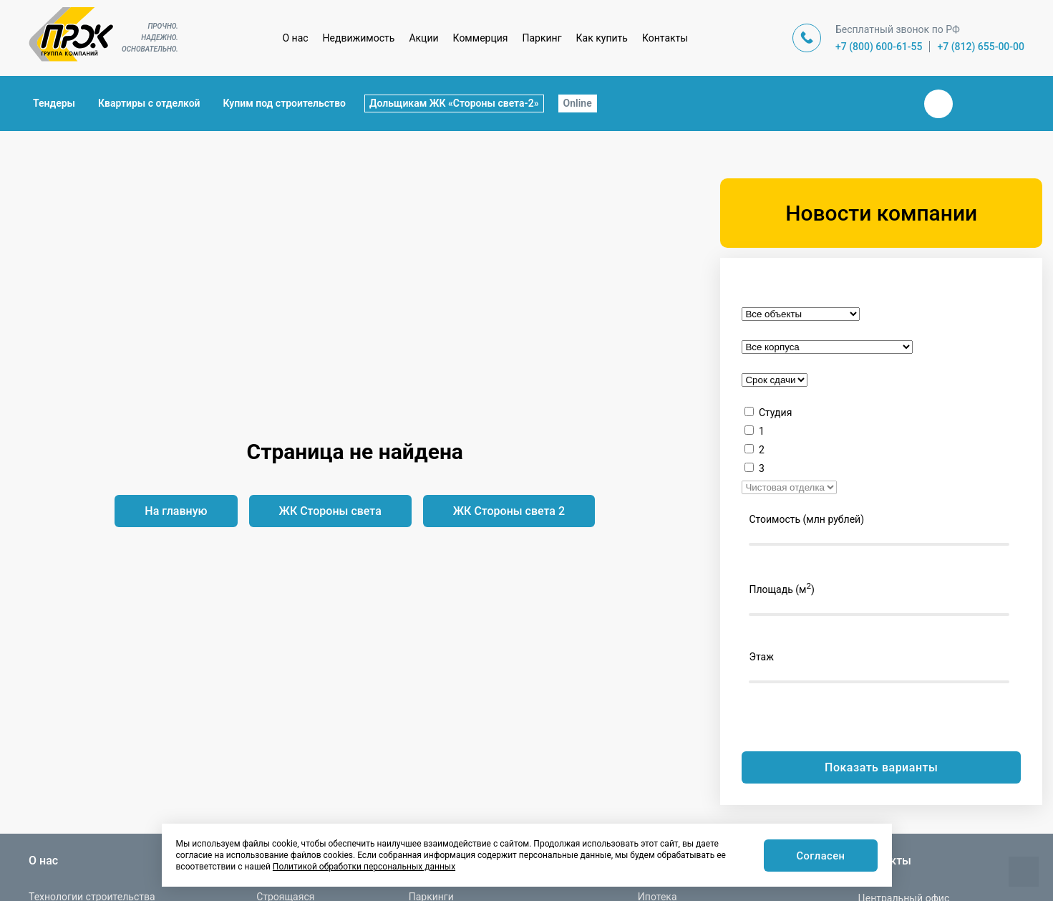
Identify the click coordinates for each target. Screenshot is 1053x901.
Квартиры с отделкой (149, 103)
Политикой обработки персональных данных (364, 867)
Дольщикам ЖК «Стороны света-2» (454, 103)
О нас (295, 38)
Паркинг (542, 38)
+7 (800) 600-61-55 (879, 46)
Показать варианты (881, 767)
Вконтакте (938, 104)
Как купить (602, 38)
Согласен (818, 856)
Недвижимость (359, 38)
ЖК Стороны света (330, 511)
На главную (176, 511)
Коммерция (480, 38)
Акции (423, 38)
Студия (775, 412)
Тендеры (54, 103)
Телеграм (973, 104)
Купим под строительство (284, 103)
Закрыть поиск (892, 103)
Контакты (665, 38)
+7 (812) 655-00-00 (980, 46)
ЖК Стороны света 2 (509, 511)
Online (577, 103)
